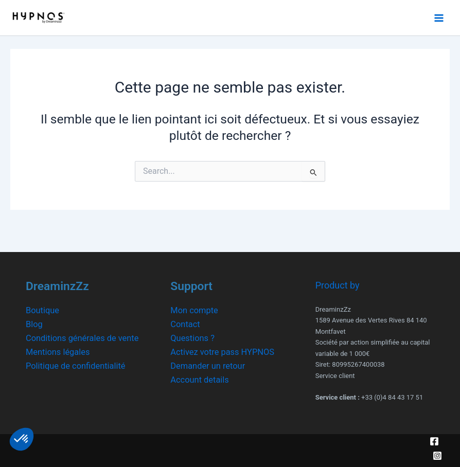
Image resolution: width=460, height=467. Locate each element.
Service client (335, 376)
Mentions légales (58, 352)
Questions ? (192, 338)
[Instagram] (437, 455)
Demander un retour (207, 366)
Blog (34, 324)
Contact (185, 324)
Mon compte (194, 310)
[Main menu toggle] (439, 18)
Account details (199, 380)
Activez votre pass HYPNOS (222, 352)
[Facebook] (434, 441)
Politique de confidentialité (76, 366)
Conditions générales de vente (82, 338)
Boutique (42, 310)
